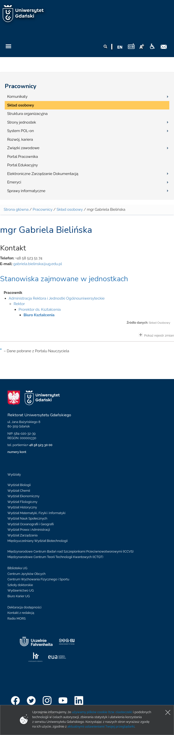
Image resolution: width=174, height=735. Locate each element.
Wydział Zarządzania (22, 535)
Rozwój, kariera (20, 139)
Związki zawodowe (23, 148)
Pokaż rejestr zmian (156, 335)
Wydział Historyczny (22, 507)
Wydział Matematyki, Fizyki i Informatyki (36, 513)
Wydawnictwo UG (20, 590)
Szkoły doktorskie (20, 585)
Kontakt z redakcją (20, 613)
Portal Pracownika (22, 156)
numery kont (16, 452)
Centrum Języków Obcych (26, 574)
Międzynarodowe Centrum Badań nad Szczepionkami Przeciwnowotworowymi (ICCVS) (70, 551)
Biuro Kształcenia (39, 315)
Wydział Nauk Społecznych (27, 518)
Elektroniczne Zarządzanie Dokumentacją (42, 174)
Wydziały (14, 474)
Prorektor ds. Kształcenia (40, 309)
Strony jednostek (21, 122)
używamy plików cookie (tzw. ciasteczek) (102, 712)
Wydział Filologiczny (22, 502)
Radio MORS (16, 618)
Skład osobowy (20, 105)
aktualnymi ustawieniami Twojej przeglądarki (100, 726)
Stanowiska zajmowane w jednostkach (64, 279)
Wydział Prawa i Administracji (28, 529)
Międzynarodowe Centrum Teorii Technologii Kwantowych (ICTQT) (55, 557)
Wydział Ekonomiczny (23, 496)
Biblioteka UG (17, 568)
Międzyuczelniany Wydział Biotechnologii (37, 541)
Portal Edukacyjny (22, 165)
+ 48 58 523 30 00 (39, 445)
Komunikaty (17, 96)
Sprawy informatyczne (26, 191)
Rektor (19, 304)
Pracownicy (20, 86)
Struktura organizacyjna (27, 113)
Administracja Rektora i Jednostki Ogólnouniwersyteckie (57, 298)
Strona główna (16, 209)
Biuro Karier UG (18, 596)
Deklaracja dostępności (24, 607)
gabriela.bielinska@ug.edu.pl (37, 264)
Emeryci (14, 182)
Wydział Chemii (18, 490)
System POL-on (20, 131)
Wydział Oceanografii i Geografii (30, 524)
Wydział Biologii (19, 485)
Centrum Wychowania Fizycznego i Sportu (38, 579)
